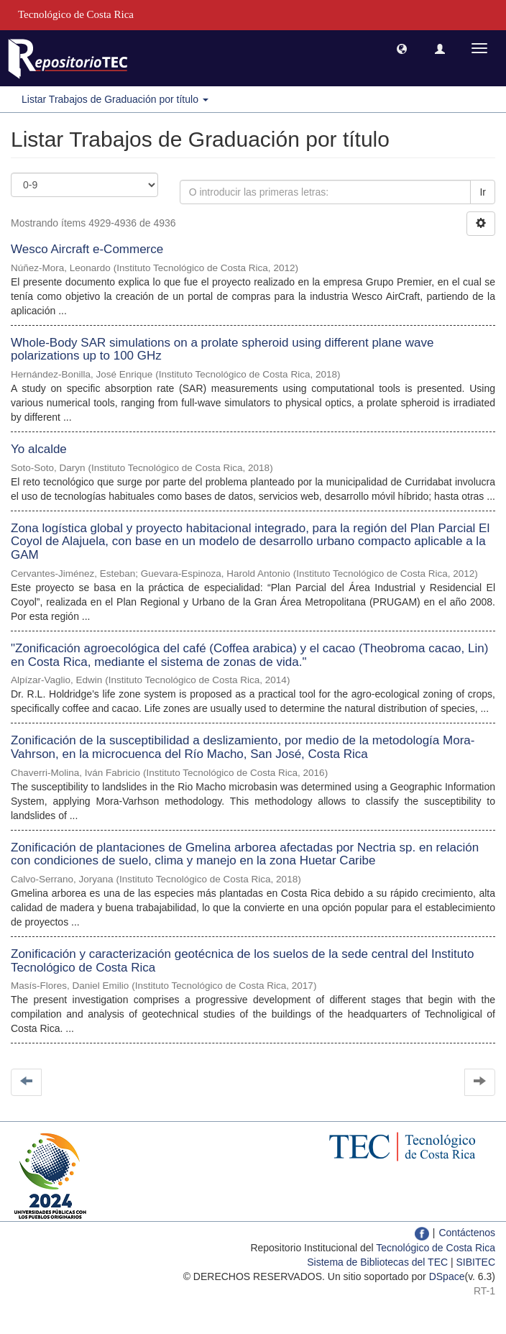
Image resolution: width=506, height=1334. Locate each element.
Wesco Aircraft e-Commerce (87, 249)
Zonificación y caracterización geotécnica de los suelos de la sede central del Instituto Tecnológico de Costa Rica (242, 960)
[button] (402, 48)
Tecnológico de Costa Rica (435, 1247)
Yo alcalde (39, 449)
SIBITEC (475, 1262)
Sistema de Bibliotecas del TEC (377, 1262)
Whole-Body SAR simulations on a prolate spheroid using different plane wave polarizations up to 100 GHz (222, 349)
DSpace (447, 1276)
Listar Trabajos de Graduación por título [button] (115, 99)
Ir (482, 192)
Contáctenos (466, 1232)
